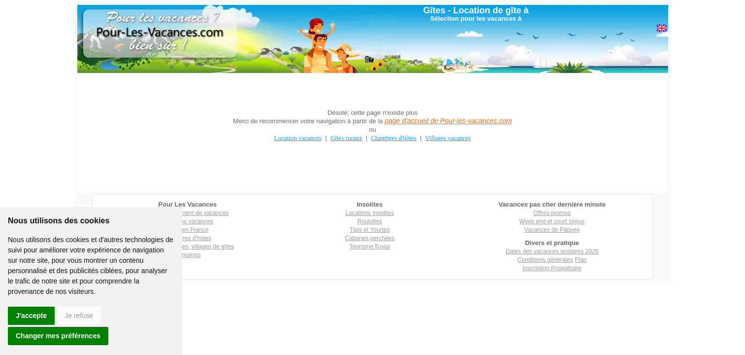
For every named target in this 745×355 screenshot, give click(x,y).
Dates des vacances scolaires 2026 (552, 251)
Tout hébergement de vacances (187, 213)
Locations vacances (187, 221)
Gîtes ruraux (346, 138)
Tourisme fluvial (370, 246)
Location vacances (298, 138)
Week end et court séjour (552, 221)
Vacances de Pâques (552, 229)
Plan (580, 259)
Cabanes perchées (370, 238)
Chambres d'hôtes (393, 138)
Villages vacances (448, 138)
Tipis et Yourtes (370, 229)
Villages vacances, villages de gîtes (187, 246)
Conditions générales (545, 259)
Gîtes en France (187, 229)
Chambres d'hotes (187, 238)
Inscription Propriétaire (552, 268)
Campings (187, 254)
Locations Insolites (370, 213)
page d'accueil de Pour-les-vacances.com (448, 121)
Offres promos (552, 213)
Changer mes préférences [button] (58, 336)
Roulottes (370, 221)
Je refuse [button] (79, 316)
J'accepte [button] (31, 316)
